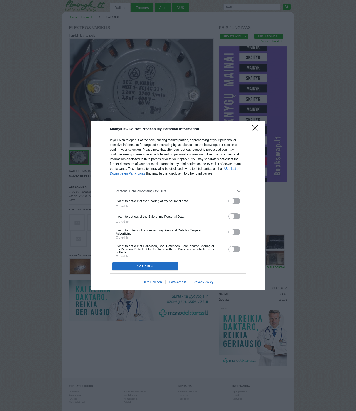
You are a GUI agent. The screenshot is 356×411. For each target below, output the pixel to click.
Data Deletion (152, 282)
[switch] (234, 201)
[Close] (256, 129)
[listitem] (178, 191)
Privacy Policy (203, 282)
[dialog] (178, 205)
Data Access (178, 282)
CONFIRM (145, 266)
